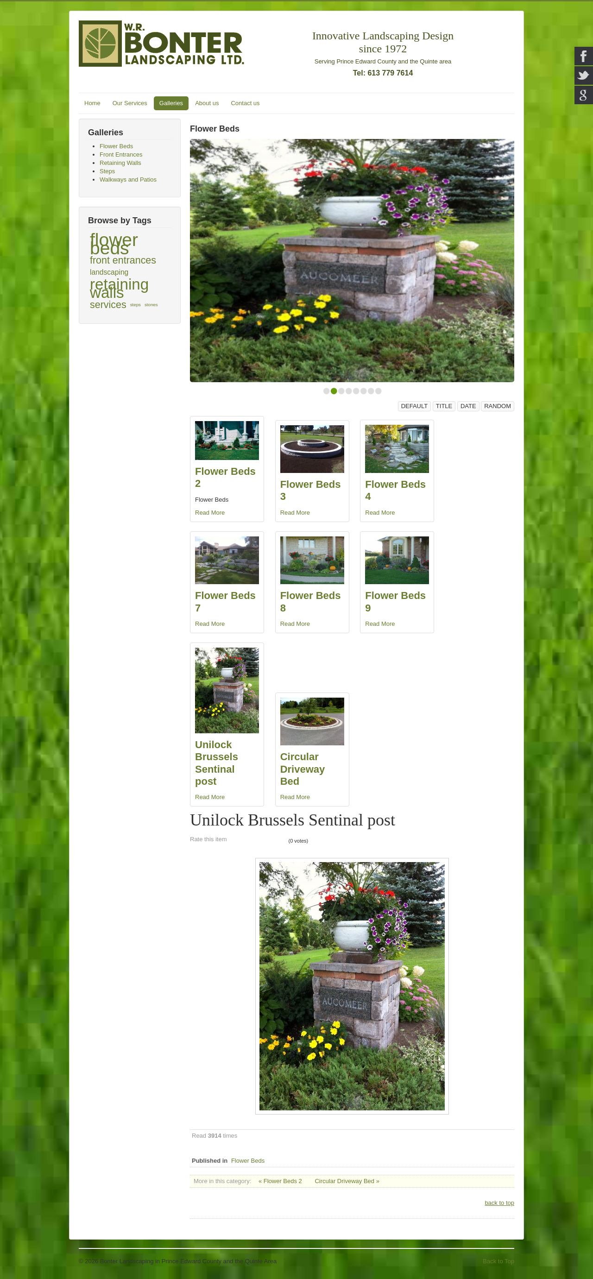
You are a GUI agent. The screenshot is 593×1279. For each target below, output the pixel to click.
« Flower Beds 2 (280, 1181)
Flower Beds (248, 1160)
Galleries (171, 103)
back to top (499, 1202)
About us (207, 103)
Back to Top (498, 1261)
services (108, 304)
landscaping (109, 272)
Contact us (245, 103)
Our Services (130, 103)
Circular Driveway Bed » (347, 1181)
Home (92, 103)
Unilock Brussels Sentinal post (216, 763)
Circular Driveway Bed (302, 769)
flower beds (114, 244)
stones (151, 304)
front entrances (123, 260)
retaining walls (119, 288)
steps (135, 304)
